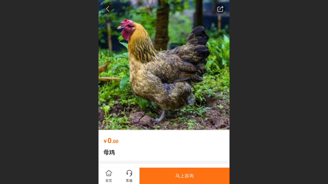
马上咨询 (184, 175)
